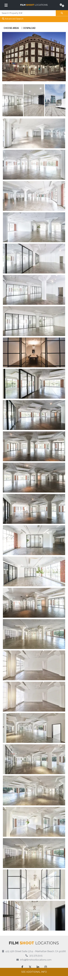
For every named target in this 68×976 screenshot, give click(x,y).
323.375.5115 (35, 955)
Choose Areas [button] (11, 28)
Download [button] (29, 28)
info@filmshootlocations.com (35, 959)
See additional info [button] (34, 971)
